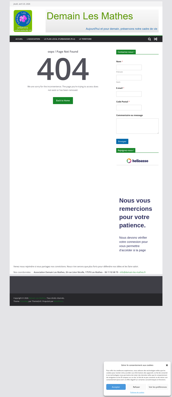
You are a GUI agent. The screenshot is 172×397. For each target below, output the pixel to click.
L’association (33, 39)
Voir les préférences (158, 387)
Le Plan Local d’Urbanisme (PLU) (59, 39)
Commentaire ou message (129, 115)
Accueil (19, 39)
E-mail (120, 88)
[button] (167, 365)
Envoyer (122, 141)
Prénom (119, 72)
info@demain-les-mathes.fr (133, 272)
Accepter (116, 387)
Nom (118, 82)
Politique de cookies (137, 392)
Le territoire (85, 39)
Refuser (136, 387)
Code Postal (123, 102)
